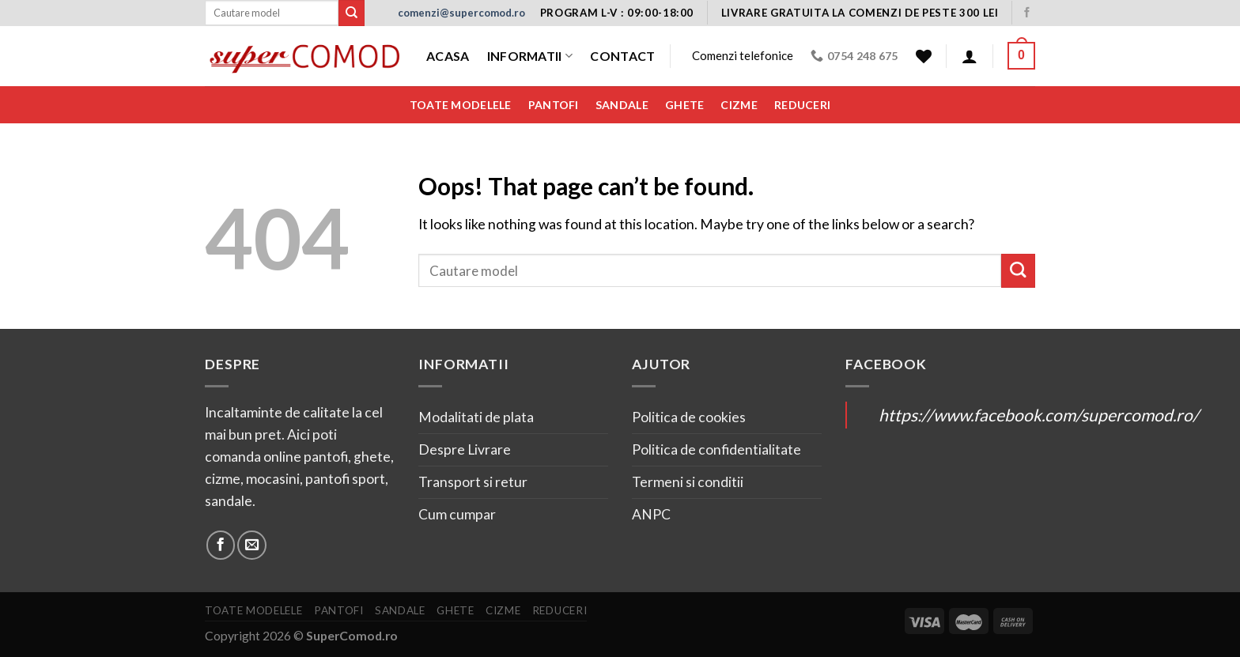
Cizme (738, 104)
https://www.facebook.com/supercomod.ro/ (1039, 415)
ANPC (651, 514)
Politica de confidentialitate (716, 449)
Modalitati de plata (476, 417)
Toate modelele (461, 104)
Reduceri (802, 104)
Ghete (684, 104)
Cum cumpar (457, 514)
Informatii (530, 56)
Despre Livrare (464, 449)
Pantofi (553, 104)
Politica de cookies (689, 417)
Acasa (448, 55)
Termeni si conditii (687, 482)
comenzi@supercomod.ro (461, 12)
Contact (622, 55)
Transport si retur (472, 482)
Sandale (621, 104)
